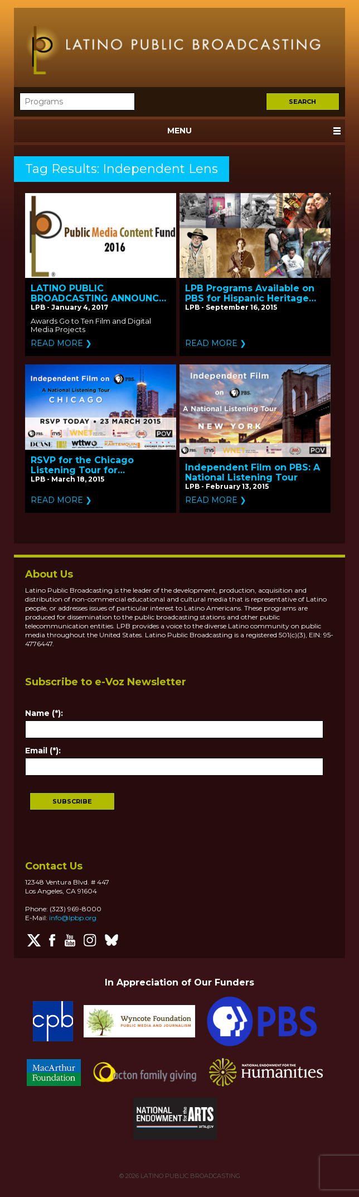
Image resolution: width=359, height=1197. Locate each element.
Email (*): (43, 751)
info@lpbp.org (72, 918)
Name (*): (44, 713)
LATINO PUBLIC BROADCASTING (189, 1176)
